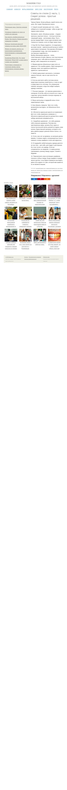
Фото (56, 9)
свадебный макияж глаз (57, 170)
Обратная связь (46, 257)
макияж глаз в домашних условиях (44, 170)
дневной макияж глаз (35, 172)
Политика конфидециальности (30, 259)
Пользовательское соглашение (35, 257)
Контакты (26, 257)
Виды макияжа (27, 9)
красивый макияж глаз (41, 168)
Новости (17, 9)
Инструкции (48, 9)
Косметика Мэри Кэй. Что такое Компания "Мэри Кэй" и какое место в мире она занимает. (16, 60)
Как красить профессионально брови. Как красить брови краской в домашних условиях (16, 39)
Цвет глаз (38, 9)
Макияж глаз (33, 3)
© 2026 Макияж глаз (9, 257)
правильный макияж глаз (51, 168)
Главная (9, 9)
